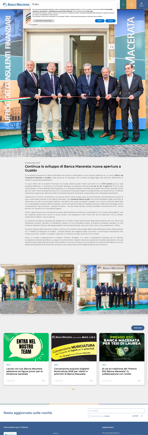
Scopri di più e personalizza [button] (43, 20)
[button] (73, 389)
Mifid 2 (55, 433)
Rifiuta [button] (100, 20)
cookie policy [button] (89, 11)
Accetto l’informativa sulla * (99, 416)
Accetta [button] (110, 20)
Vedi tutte (138, 328)
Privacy (107, 416)
